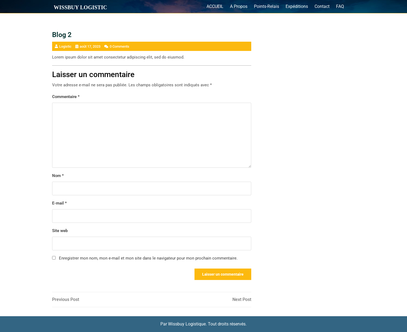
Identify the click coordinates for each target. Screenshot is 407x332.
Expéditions (297, 6)
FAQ (340, 6)
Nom (58, 175)
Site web (60, 230)
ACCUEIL (215, 6)
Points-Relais (266, 6)
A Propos (238, 6)
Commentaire (66, 96)
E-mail (59, 203)
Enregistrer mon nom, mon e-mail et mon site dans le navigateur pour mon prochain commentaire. (148, 258)
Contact (322, 6)
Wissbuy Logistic (80, 7)
